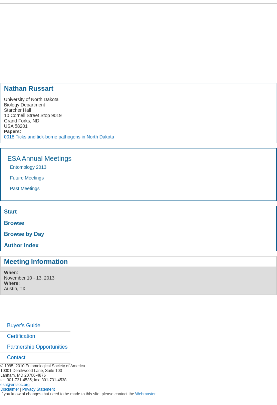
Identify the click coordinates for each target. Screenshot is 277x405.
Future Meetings (27, 177)
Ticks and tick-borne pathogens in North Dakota (65, 136)
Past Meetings (25, 188)
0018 (9, 136)
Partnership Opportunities (37, 347)
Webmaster (145, 394)
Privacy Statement (38, 389)
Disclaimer (9, 389)
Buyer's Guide (23, 325)
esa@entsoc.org (15, 384)
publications (141, 71)
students (200, 71)
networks (246, 71)
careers (223, 71)
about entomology (36, 71)
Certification (21, 336)
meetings (112, 71)
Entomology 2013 (28, 167)
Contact (16, 357)
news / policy (172, 71)
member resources (78, 71)
